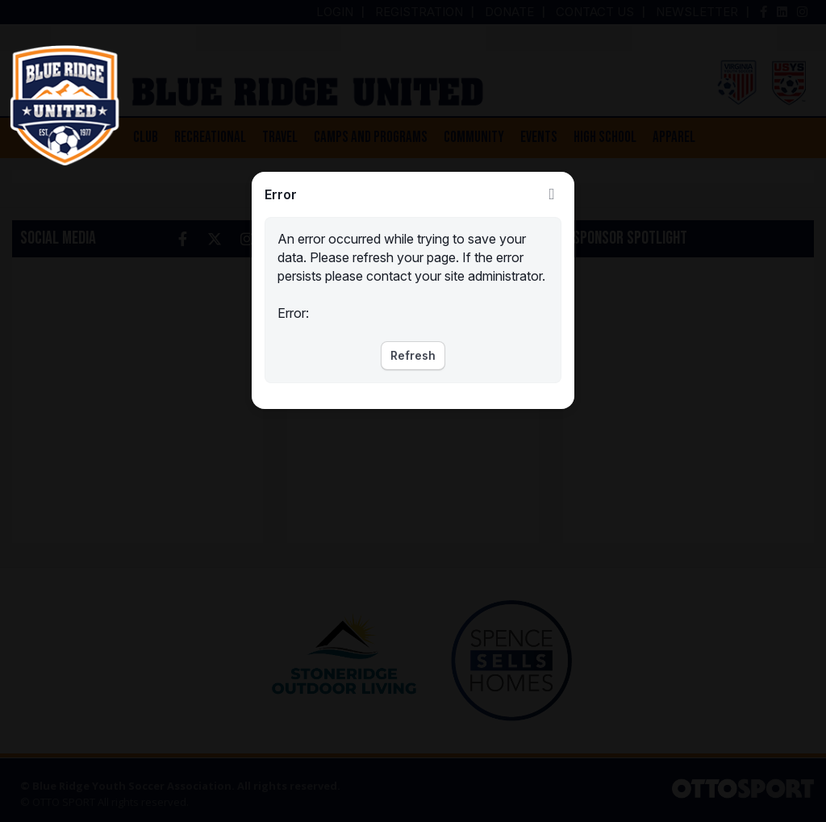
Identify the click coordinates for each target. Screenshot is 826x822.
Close (551, 194)
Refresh (413, 355)
